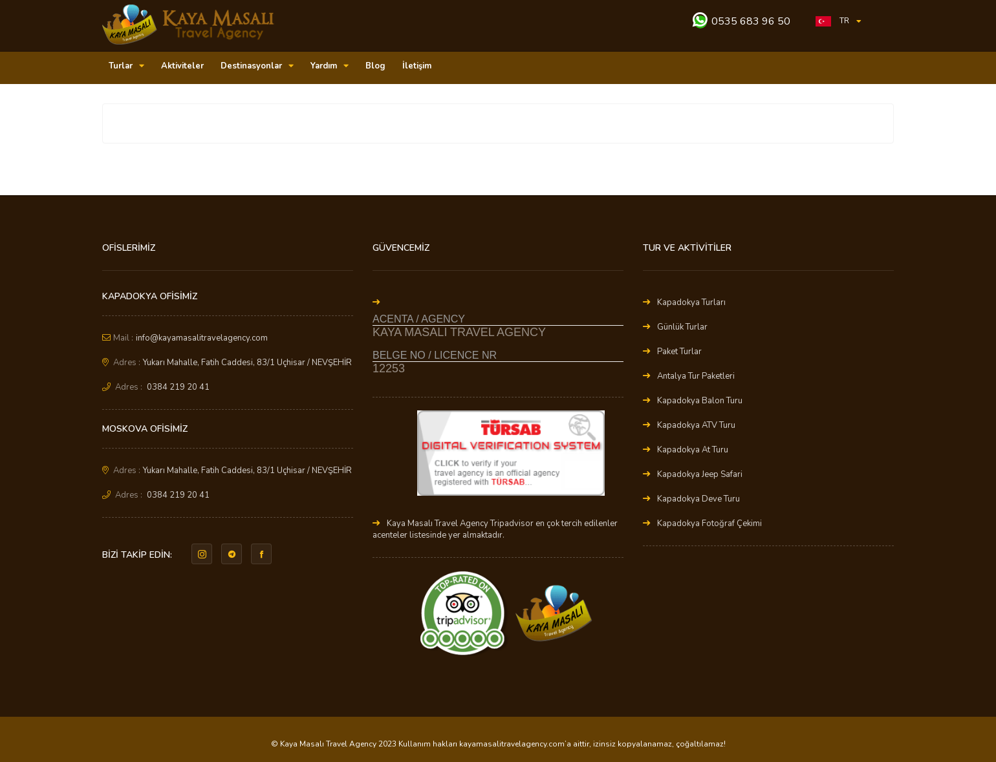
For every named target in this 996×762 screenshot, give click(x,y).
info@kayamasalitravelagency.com (202, 338)
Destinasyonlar (257, 66)
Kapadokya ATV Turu (696, 425)
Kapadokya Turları (691, 302)
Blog (375, 66)
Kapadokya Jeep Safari (699, 474)
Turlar (126, 66)
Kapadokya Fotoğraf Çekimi (709, 523)
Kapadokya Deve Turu (698, 499)
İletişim (416, 66)
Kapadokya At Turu (692, 450)
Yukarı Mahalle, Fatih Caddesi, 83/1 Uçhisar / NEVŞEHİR (247, 362)
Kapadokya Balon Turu (699, 401)
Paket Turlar (679, 351)
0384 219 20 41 (178, 387)
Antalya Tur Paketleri (696, 376)
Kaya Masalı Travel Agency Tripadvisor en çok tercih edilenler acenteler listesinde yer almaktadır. (495, 529)
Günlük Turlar (682, 327)
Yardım (329, 66)
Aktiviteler (182, 66)
